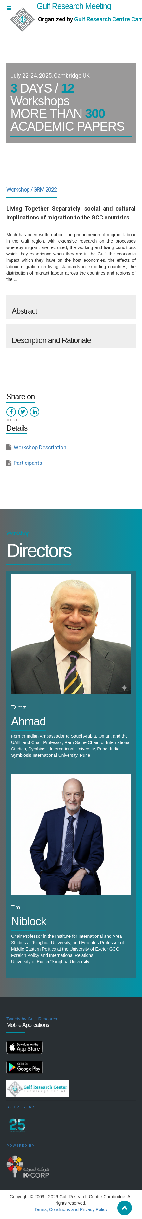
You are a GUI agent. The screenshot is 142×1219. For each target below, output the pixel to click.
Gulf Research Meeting (60, 6)
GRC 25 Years (21, 1107)
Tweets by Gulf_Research (31, 1018)
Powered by (20, 1146)
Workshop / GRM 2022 (31, 189)
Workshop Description (40, 447)
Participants (28, 463)
